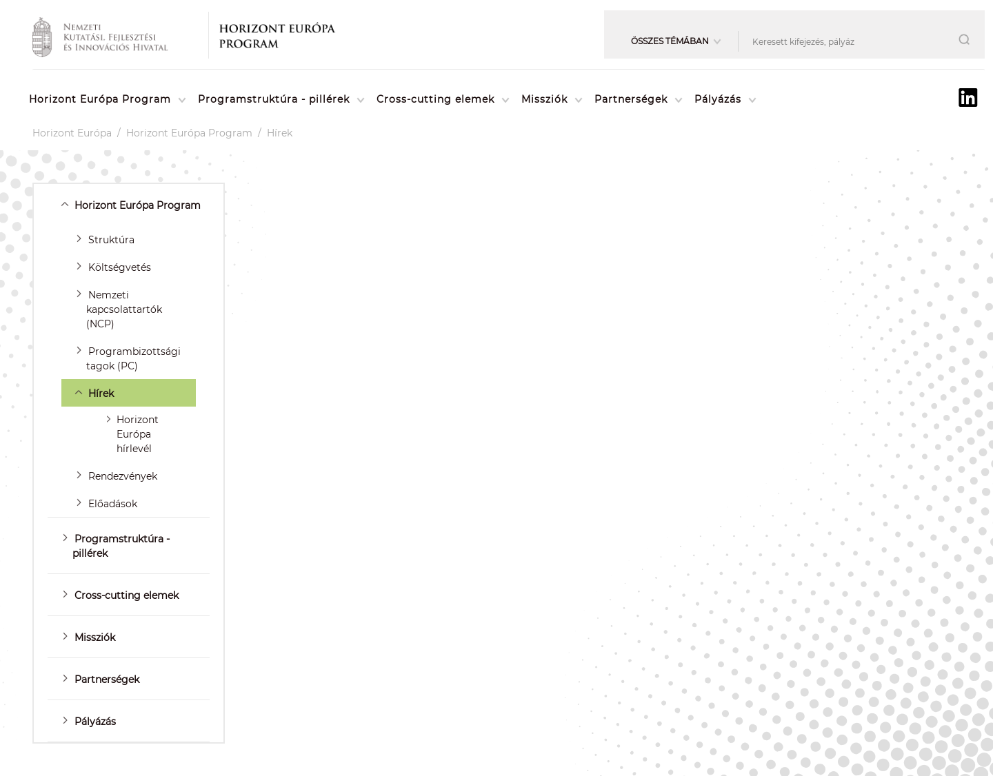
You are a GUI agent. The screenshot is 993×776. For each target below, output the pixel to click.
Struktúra (111, 240)
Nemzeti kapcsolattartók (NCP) (124, 309)
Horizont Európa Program (100, 99)
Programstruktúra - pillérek (274, 99)
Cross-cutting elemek (435, 99)
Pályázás (717, 99)
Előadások (112, 504)
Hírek (279, 133)
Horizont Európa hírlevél (138, 434)
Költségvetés (119, 267)
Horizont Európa (72, 133)
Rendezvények (122, 476)
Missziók (544, 99)
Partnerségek (631, 99)
